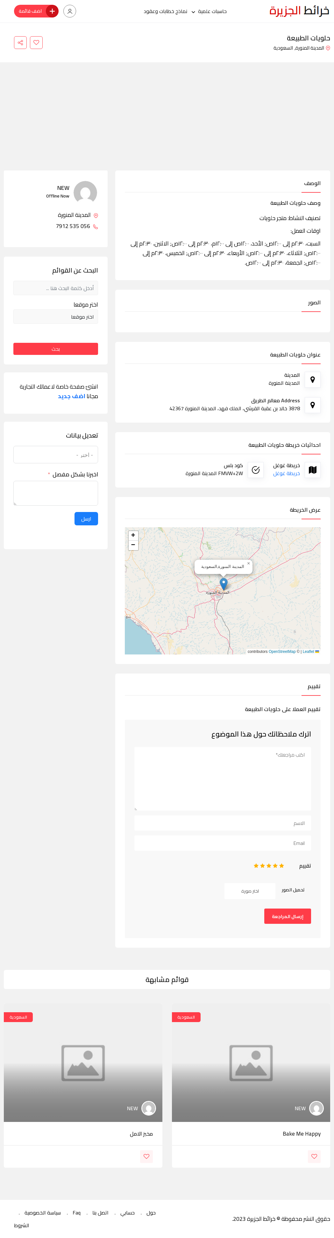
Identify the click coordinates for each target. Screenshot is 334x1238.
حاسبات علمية (212, 11)
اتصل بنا (100, 1212)
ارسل (86, 518)
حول (151, 1212)
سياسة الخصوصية (43, 1212)
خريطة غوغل (286, 473)
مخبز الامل (141, 1134)
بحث (56, 349)
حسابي (127, 1212)
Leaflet (311, 651)
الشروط (21, 1225)
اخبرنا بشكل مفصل (75, 474)
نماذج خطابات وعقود (165, 11)
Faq (77, 1212)
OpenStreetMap (282, 651)
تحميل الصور (293, 890)
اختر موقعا (86, 304)
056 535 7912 (77, 226)
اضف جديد (71, 396)
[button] (224, 584)
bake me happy (302, 1134)
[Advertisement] (167, 122)
